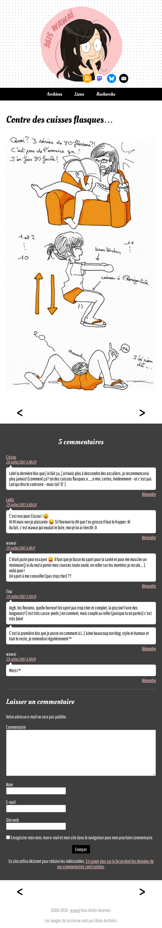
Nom (9, 784)
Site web (12, 820)
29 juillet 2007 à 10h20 (21, 504)
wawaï (75, 910)
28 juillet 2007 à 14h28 (21, 462)
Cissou (11, 457)
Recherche (105, 94)
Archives (54, 94)
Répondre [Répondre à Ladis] (149, 537)
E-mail (11, 802)
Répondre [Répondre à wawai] (149, 586)
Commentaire (16, 727)
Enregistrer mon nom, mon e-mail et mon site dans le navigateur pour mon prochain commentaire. (82, 837)
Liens (79, 94)
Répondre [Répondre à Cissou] (149, 494)
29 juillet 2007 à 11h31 (20, 548)
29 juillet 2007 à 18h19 (21, 659)
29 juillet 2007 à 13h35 (21, 596)
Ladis (10, 499)
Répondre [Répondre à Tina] (149, 648)
